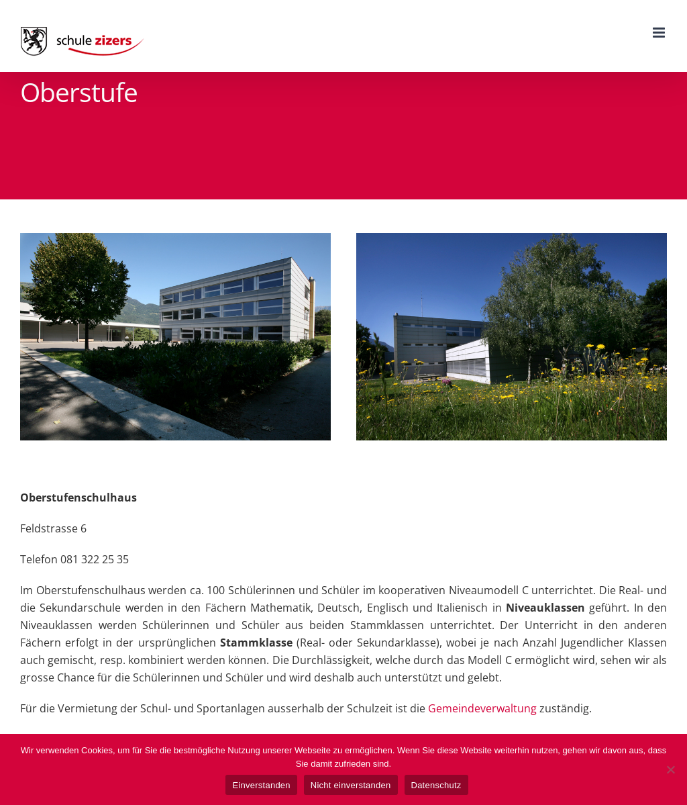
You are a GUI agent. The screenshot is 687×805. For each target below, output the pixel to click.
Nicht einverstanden (351, 785)
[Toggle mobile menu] (660, 33)
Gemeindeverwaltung (482, 708)
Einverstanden (261, 785)
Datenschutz (436, 785)
